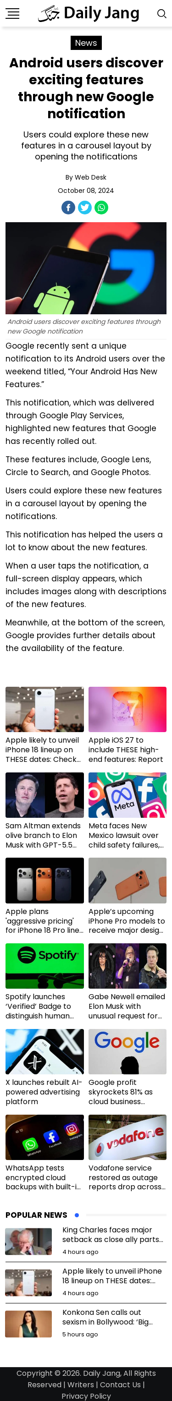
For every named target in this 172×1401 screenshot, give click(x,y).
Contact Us (120, 1384)
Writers (80, 1384)
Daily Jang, (102, 1373)
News (86, 43)
